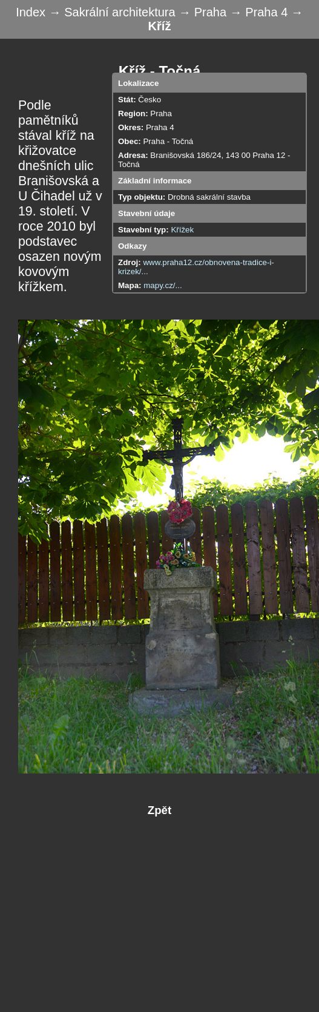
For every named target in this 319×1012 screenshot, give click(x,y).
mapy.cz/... (162, 285)
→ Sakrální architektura (114, 12)
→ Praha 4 (260, 12)
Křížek (182, 229)
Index (32, 12)
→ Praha (204, 12)
